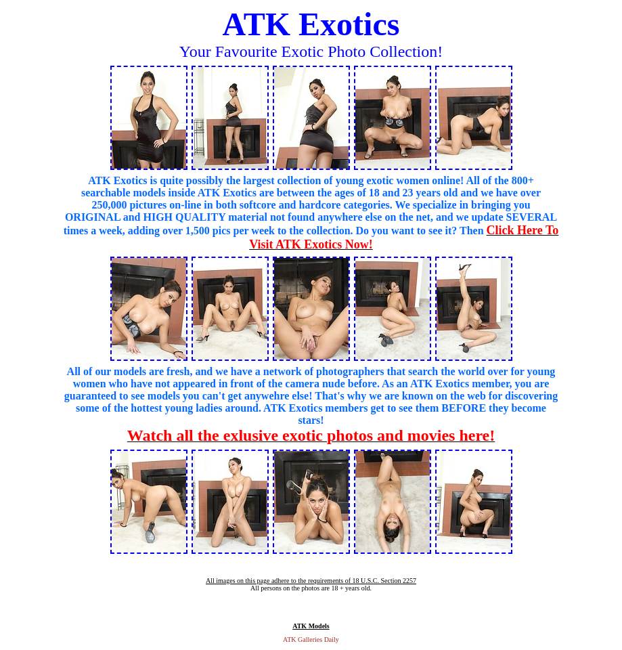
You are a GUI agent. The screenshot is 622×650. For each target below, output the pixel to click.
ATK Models (311, 626)
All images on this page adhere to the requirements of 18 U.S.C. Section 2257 (311, 580)
